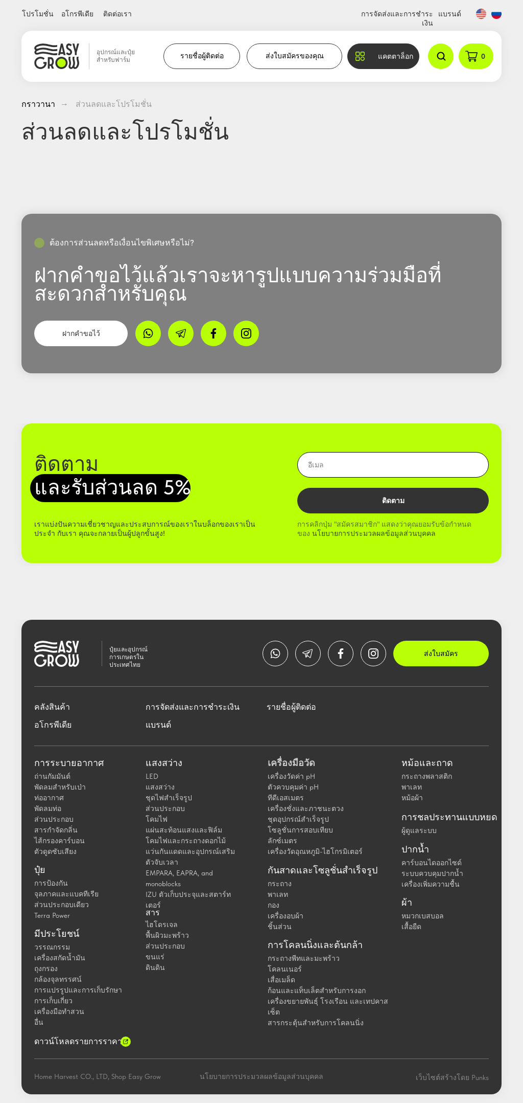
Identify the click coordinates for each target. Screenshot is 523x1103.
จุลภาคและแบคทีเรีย (66, 894)
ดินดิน (155, 967)
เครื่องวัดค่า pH (291, 776)
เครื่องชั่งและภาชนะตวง (306, 808)
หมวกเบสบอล (422, 916)
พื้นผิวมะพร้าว (167, 935)
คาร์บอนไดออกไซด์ (431, 863)
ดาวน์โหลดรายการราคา (78, 1041)
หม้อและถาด (427, 763)
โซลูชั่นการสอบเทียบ (300, 830)
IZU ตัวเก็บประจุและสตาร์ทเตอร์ (188, 899)
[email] (393, 465)
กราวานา (38, 104)
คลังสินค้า (52, 707)
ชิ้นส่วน (280, 926)
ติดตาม (393, 501)
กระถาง (280, 884)
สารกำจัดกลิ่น (56, 830)
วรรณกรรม (52, 947)
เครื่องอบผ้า (285, 916)
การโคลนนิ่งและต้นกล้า (315, 945)
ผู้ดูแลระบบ (419, 830)
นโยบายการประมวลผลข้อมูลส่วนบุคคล (374, 533)
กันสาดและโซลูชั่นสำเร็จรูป (322, 870)
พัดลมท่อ (47, 808)
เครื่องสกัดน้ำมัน (59, 958)
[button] (383, 56)
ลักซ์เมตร (282, 841)
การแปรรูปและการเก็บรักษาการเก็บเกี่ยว (78, 995)
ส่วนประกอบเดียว (61, 905)
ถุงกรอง (46, 968)
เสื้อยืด (411, 926)
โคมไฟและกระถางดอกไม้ (186, 841)
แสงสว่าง (164, 763)
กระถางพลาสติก (426, 776)
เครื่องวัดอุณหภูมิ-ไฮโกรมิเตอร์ (315, 851)
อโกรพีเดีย (77, 14)
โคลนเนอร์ (285, 969)
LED (152, 776)
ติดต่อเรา (117, 14)
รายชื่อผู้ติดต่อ (202, 56)
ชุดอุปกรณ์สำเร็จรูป (298, 819)
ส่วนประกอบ (54, 819)
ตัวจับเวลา (162, 862)
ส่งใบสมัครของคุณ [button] (295, 56)
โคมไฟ (157, 819)
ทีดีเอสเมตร (286, 798)
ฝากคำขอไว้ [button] (81, 333)
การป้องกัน (51, 883)
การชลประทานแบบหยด (449, 817)
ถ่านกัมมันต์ (52, 776)
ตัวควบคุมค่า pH (293, 787)
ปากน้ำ (415, 849)
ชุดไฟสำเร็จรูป (169, 798)
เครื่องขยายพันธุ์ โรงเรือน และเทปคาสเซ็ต (328, 1006)
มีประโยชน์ (56, 934)
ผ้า (406, 902)
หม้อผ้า (412, 798)
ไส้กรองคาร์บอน (59, 841)
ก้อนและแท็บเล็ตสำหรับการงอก (317, 990)
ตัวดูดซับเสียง (55, 851)
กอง (273, 905)
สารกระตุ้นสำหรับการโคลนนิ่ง (316, 1023)
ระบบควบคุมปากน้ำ (432, 873)
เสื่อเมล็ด (281, 980)
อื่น (38, 1022)
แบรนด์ (449, 14)
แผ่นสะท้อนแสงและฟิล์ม (184, 830)
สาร (153, 912)
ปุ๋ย (39, 870)
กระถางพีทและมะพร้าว (304, 958)
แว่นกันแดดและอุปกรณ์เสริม (190, 851)
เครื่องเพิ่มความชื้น (430, 884)
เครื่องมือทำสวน (59, 1011)
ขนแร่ (155, 957)
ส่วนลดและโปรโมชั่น (114, 104)
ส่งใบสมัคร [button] (441, 653)
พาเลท (278, 894)
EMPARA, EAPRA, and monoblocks (179, 878)
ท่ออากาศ (49, 798)
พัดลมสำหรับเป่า (60, 787)
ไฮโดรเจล (162, 924)
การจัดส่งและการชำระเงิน (193, 707)
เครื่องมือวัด (291, 763)
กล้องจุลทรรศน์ (58, 979)
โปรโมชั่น (38, 14)
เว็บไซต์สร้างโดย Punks (452, 1077)
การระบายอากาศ (69, 763)
